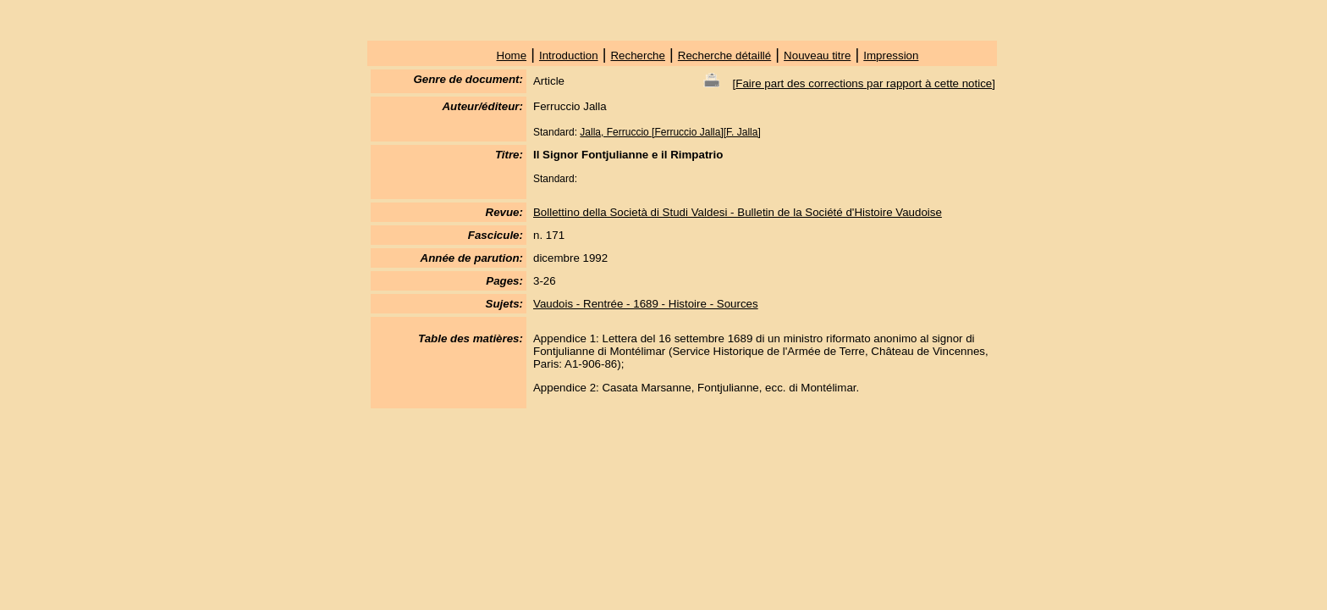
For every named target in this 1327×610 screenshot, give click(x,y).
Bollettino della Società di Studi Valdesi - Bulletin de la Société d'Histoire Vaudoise (737, 212)
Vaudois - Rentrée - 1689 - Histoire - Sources (645, 303)
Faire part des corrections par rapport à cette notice (863, 83)
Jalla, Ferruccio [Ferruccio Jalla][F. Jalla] (670, 132)
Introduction (568, 55)
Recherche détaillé (724, 55)
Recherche (637, 55)
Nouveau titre (817, 55)
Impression (890, 55)
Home (512, 55)
